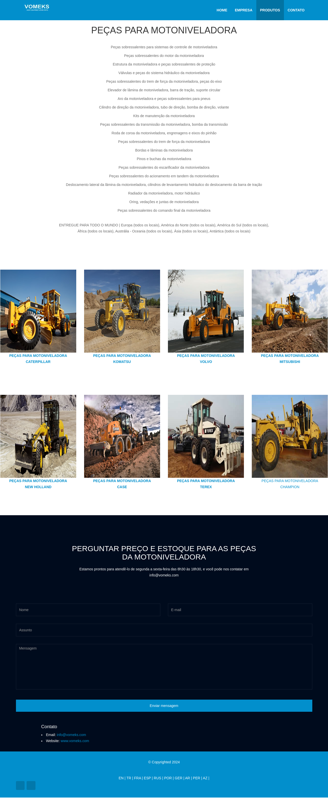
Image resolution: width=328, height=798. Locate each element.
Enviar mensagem (164, 706)
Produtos (270, 10)
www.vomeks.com (74, 741)
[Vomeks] (37, 6)
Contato (296, 10)
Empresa (243, 10)
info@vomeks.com (71, 735)
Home (222, 10)
